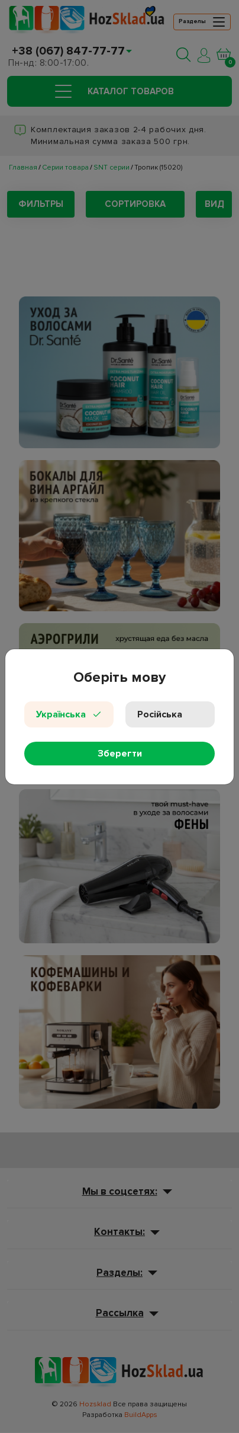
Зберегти (120, 753)
